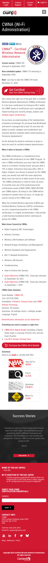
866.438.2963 (15, 527)
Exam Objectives (11, 275)
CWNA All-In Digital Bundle (15, 329)
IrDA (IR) (7, 470)
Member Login (6, 3)
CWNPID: (5, 496)
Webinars (10, 540)
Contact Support (18, 3)
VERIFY (7, 508)
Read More (22, 455)
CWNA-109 (18, 295)
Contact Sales (30, 3)
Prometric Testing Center (22, 301)
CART (42, 2)
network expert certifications (13, 114)
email (14, 354)
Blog (3, 540)
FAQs (18, 540)
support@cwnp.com (17, 530)
